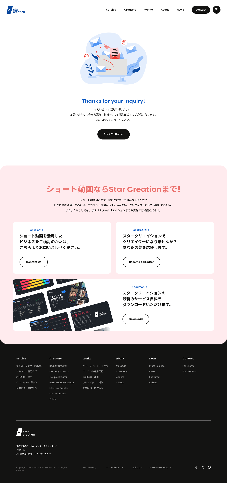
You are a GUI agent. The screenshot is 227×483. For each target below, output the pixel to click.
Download (138, 319)
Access (120, 377)
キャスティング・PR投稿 (29, 366)
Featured (154, 377)
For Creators (190, 371)
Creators (130, 10)
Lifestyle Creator (59, 388)
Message (121, 366)
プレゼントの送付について (114, 467)
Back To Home (116, 134)
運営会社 (136, 467)
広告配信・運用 (24, 377)
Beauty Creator (58, 366)
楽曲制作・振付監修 (26, 388)
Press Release (157, 366)
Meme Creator (58, 393)
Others (153, 382)
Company (122, 371)
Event (152, 371)
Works (148, 10)
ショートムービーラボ (159, 467)
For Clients (188, 366)
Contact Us (36, 262)
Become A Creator (144, 262)
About (165, 10)
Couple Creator (58, 377)
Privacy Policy (89, 467)
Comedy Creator (59, 371)
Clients (120, 382)
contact (201, 10)
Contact (188, 358)
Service (111, 10)
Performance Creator (62, 382)
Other (53, 399)
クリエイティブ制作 (26, 382)
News (180, 10)
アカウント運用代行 (26, 371)
